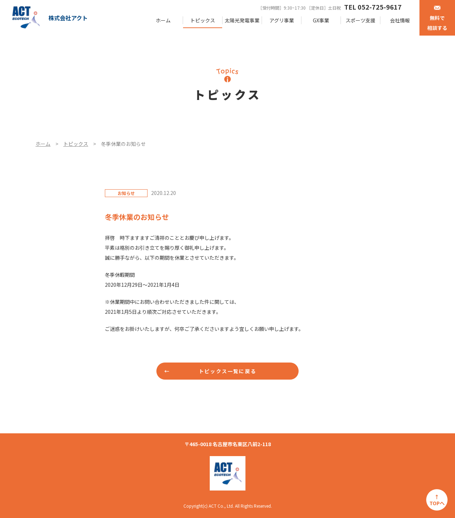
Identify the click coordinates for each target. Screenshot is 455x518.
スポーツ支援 (360, 20)
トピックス (202, 20)
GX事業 (321, 20)
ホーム (163, 20)
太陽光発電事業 (242, 20)
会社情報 (400, 20)
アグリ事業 (281, 20)
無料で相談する (437, 18)
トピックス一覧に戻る (227, 371)
